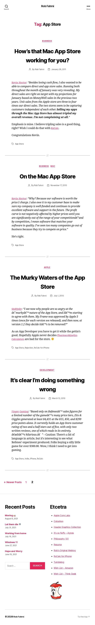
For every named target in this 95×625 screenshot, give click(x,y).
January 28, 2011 (59, 70)
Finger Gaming (21, 413)
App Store (19, 144)
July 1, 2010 (58, 297)
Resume (58, 546)
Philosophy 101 (61, 540)
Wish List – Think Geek (65, 575)
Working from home (15, 534)
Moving (10, 516)
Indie (27, 460)
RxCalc (55, 129)
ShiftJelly (17, 310)
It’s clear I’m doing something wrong (47, 385)
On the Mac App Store (47, 176)
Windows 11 (11, 543)
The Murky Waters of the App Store (47, 282)
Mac (53, 167)
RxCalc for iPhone (43, 349)
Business (47, 41)
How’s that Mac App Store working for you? (47, 55)
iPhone (34, 460)
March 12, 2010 (59, 400)
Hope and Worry (13, 552)
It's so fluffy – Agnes (64, 534)
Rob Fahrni (47, 6)
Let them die (13, 525)
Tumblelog (59, 563)
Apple (47, 268)
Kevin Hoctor (20, 83)
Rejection (29, 349)
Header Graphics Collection (67, 528)
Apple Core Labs (62, 516)
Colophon (58, 522)
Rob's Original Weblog (65, 551)
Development (47, 371)
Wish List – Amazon (63, 569)
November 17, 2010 (59, 186)
